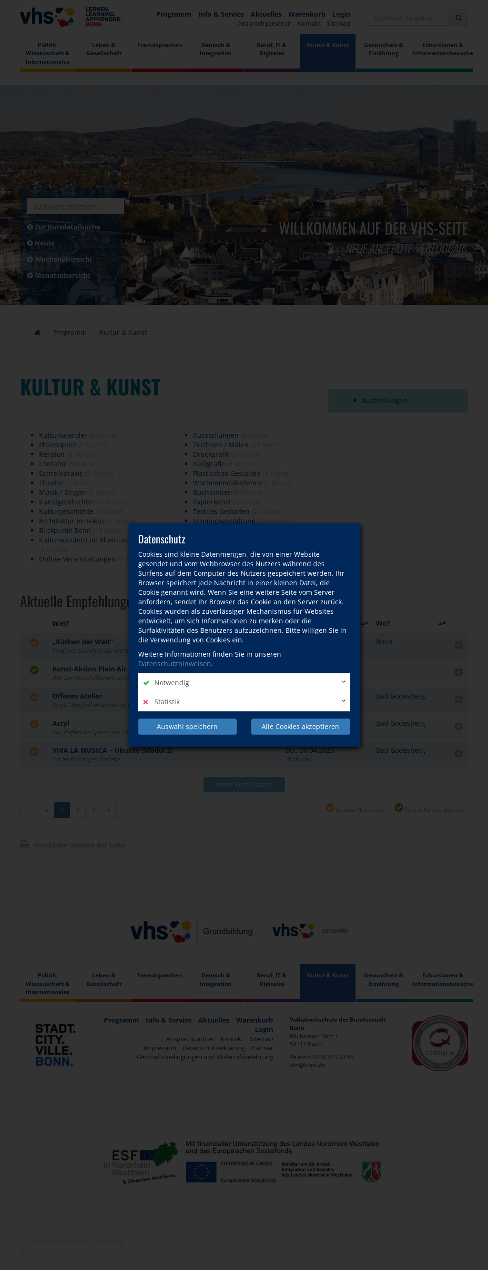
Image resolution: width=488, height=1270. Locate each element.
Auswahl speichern (187, 726)
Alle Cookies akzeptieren (300, 726)
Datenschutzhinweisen (174, 663)
